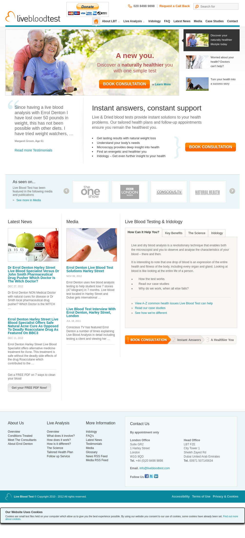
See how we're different (151, 313)
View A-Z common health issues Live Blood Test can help (174, 303)
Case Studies (214, 21)
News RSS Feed (97, 456)
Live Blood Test (33, 16)
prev (66, 191)
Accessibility (181, 496)
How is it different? (59, 444)
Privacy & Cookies (225, 496)
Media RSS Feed (97, 460)
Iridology (154, 21)
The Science (196, 233)
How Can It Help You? (143, 232)
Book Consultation (124, 84)
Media (198, 21)
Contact (232, 21)
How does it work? (59, 440)
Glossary (91, 452)
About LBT (109, 21)
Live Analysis (132, 21)
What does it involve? (61, 436)
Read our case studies (150, 308)
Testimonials (94, 444)
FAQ (167, 21)
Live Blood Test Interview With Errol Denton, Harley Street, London (91, 312)
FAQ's (90, 436)
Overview (14, 431)
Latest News (182, 21)
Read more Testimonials (33, 150)
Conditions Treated (20, 436)
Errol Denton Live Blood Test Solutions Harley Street (89, 269)
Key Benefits (174, 233)
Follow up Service (58, 456)
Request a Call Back (174, 6)
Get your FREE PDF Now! (29, 387)
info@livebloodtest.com (155, 468)
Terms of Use (201, 496)
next (232, 191)
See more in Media (28, 200)
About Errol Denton (20, 444)
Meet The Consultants (22, 440)
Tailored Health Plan (60, 452)
